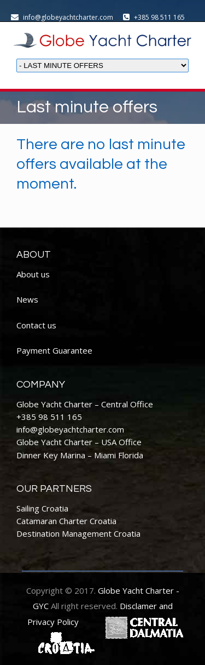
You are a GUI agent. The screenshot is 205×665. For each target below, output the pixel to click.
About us (33, 274)
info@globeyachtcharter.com (70, 429)
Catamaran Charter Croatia (66, 520)
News (27, 299)
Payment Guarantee (54, 350)
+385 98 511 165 (49, 416)
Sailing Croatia (42, 508)
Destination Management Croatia (78, 533)
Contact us (36, 325)
